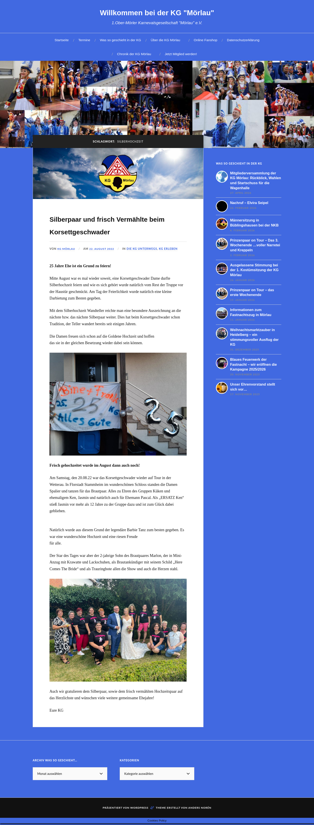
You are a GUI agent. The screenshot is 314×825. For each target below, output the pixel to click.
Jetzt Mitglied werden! (181, 54)
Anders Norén (200, 820)
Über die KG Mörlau (165, 40)
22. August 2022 (103, 261)
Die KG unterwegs (144, 261)
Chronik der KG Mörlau (134, 54)
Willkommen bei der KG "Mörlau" (156, 12)
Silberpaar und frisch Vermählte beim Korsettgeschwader (97, 231)
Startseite (62, 40)
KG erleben (170, 261)
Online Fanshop (205, 40)
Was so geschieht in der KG (120, 40)
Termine (84, 40)
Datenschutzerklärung (243, 40)
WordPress (139, 820)
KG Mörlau (66, 261)
